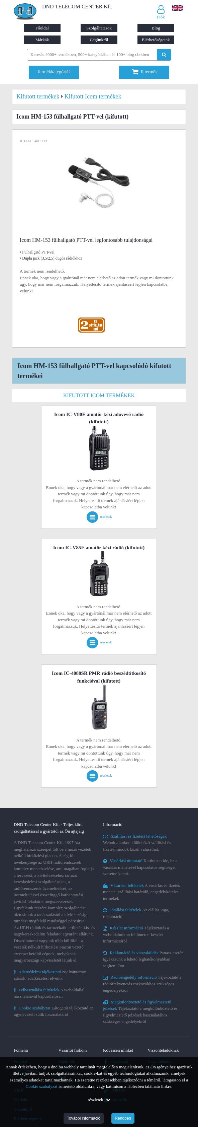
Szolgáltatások (99, 27)
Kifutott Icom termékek (99, 395)
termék (145, 71)
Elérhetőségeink (156, 39)
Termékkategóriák (54, 71)
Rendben (123, 1118)
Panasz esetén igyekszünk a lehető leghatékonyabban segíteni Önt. (143, 959)
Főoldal (42, 27)
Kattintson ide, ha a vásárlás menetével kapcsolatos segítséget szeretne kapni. (140, 867)
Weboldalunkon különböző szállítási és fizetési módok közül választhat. (137, 843)
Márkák (42, 39)
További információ (83, 1118)
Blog (156, 27)
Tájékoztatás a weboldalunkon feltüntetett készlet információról (136, 934)
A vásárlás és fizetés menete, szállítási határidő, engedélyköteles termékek (141, 892)
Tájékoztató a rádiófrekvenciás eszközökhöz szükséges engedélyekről (142, 984)
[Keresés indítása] (164, 55)
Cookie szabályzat (42, 1086)
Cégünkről (99, 39)
